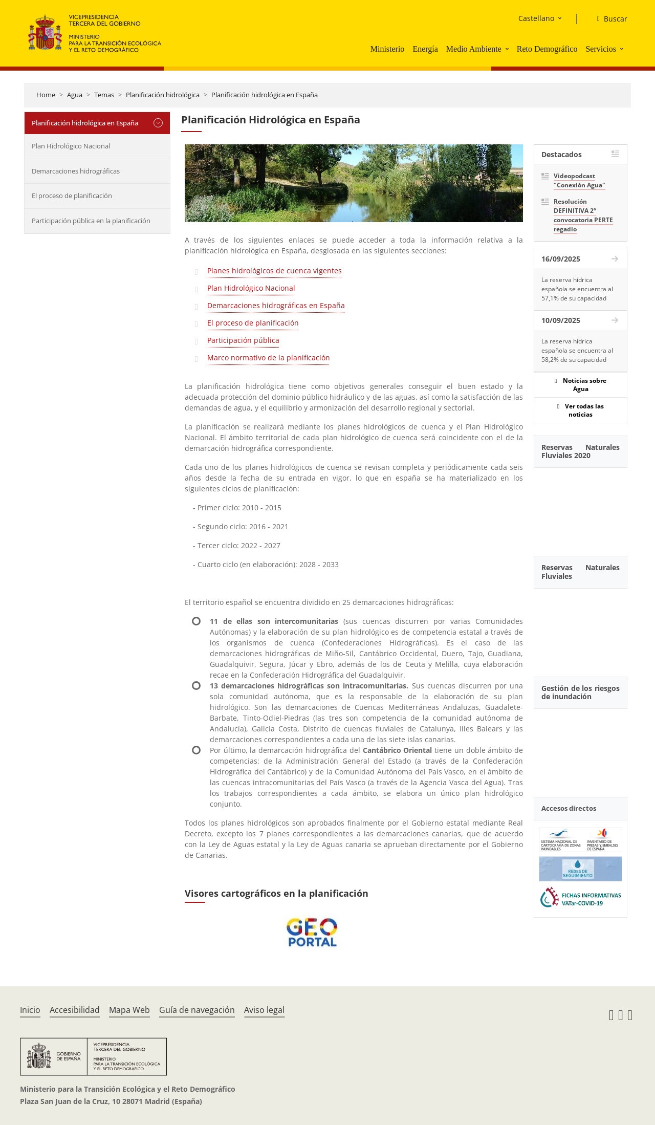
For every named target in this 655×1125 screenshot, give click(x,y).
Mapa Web (129, 1009)
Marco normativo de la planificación (268, 357)
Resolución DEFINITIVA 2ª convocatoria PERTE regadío (583, 215)
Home (45, 94)
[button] (508, 48)
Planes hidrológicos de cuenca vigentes (274, 270)
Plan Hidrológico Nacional (71, 145)
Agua (74, 94)
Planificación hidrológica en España (264, 94)
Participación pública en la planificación (91, 220)
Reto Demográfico (547, 49)
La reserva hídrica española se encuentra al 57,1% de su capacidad (577, 288)
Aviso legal (264, 1009)
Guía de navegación (197, 1009)
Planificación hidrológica (163, 94)
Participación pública (243, 340)
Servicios (600, 49)
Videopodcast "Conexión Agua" (579, 180)
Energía (425, 49)
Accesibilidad (75, 1009)
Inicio (30, 1009)
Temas (104, 94)
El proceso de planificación (72, 195)
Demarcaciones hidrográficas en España (276, 305)
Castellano (536, 18)
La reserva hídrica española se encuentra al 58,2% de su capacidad (577, 350)
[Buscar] (608, 19)
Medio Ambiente (473, 49)
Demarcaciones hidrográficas (76, 171)
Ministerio (387, 49)
